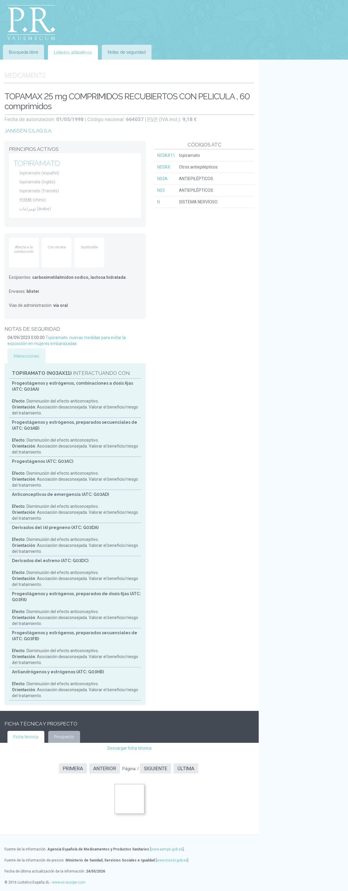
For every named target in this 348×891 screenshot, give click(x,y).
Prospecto (64, 736)
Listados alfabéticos (73, 52)
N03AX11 (166, 155)
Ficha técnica (25, 736)
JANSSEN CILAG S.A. (28, 131)
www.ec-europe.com (68, 882)
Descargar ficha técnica (129, 748)
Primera (73, 768)
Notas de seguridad (127, 52)
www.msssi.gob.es (172, 860)
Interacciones (26, 356)
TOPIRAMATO (36, 163)
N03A (162, 178)
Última (185, 768)
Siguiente (155, 768)
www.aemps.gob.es (167, 849)
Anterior (104, 768)
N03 (161, 190)
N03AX (163, 167)
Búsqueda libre (23, 52)
